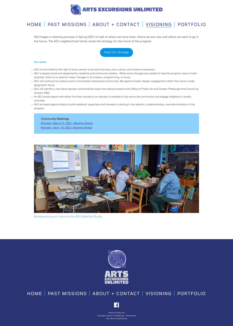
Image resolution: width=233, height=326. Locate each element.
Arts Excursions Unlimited (132, 8)
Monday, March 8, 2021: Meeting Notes (67, 123)
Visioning (159, 25)
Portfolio (192, 25)
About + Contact (116, 25)
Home (34, 25)
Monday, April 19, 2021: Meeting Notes (66, 127)
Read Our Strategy (116, 52)
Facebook (116, 305)
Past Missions (67, 25)
